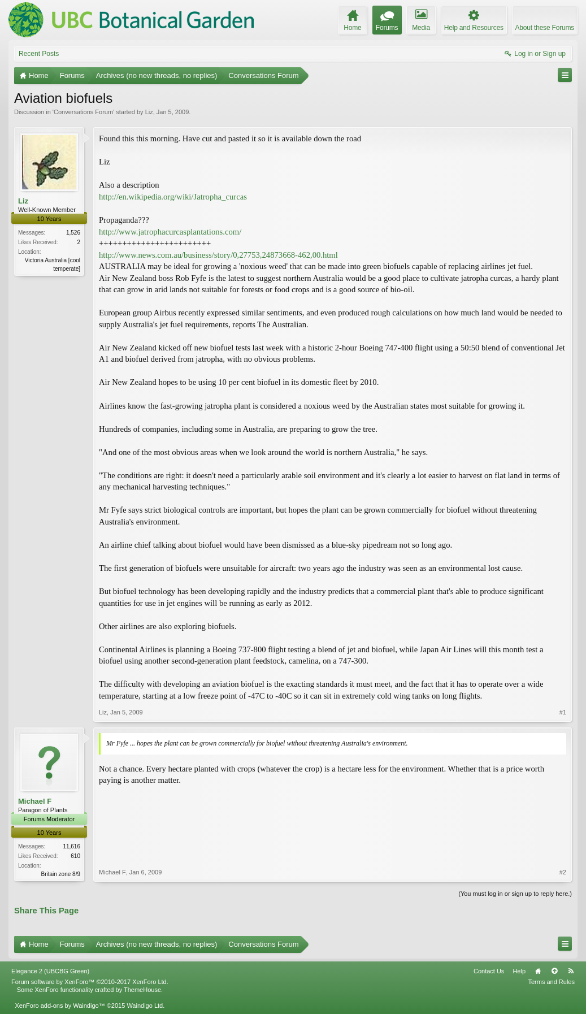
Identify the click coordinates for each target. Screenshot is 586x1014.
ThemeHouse (142, 989)
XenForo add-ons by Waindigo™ (60, 1005)
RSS (571, 971)
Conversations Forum (83, 112)
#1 (562, 712)
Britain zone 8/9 (61, 874)
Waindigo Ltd (145, 1005)
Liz (149, 112)
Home (538, 971)
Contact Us (489, 971)
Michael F (34, 801)
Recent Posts (39, 54)
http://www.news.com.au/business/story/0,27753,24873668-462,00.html (218, 254)
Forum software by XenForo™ (89, 981)
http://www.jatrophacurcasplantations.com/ (170, 231)
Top (554, 971)
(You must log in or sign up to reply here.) (515, 893)
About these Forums (544, 28)
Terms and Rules (551, 981)
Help (519, 971)
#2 (562, 872)
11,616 (71, 846)
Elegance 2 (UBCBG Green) (50, 971)
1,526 (73, 232)
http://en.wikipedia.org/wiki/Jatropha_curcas (173, 196)
